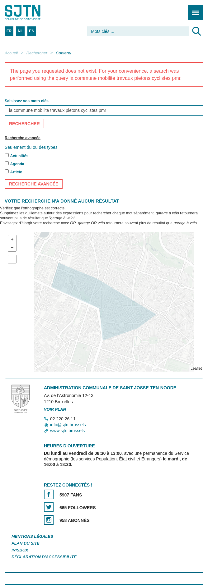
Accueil (11, 53)
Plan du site (26, 543)
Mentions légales (32, 536)
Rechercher (36, 53)
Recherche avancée (22, 138)
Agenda (17, 164)
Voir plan (55, 409)
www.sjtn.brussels (67, 430)
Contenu (63, 53)
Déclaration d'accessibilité (44, 557)
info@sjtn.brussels (68, 424)
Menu (193, 9)
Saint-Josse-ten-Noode (31, 12)
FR (9, 31)
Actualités (19, 156)
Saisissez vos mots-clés (27, 101)
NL (20, 31)
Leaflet (196, 368)
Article (16, 172)
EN (31, 31)
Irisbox (20, 550)
